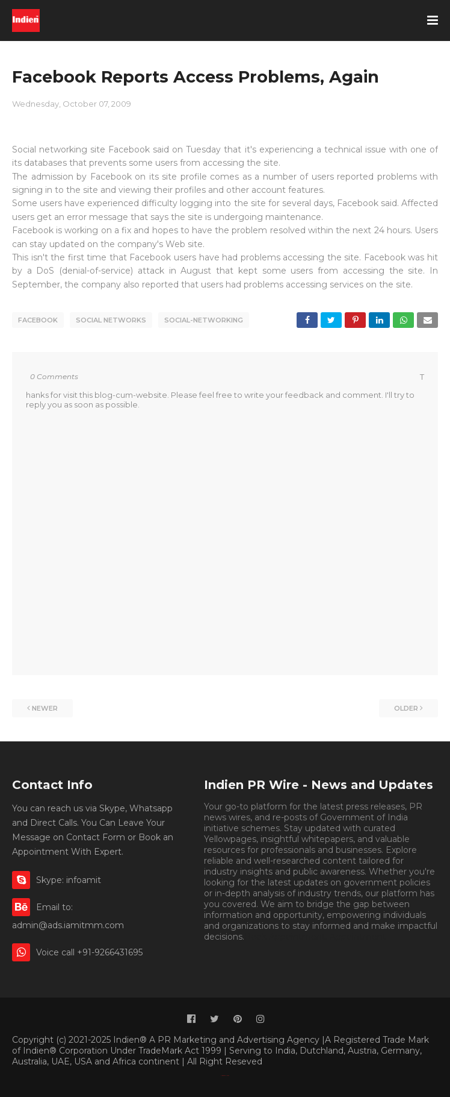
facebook (38, 320)
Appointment (358, 936)
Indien (227, 1075)
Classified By (223, 1075)
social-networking (203, 320)
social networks (111, 320)
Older (406, 708)
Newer (45, 708)
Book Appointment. (285, 936)
